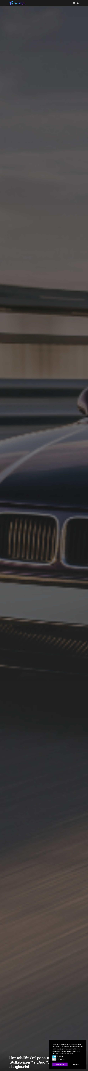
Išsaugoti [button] (76, 1064)
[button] (54, 1056)
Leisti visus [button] (60, 1064)
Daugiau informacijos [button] (66, 1053)
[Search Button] (78, 3)
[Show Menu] (74, 3)
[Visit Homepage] (17, 3)
